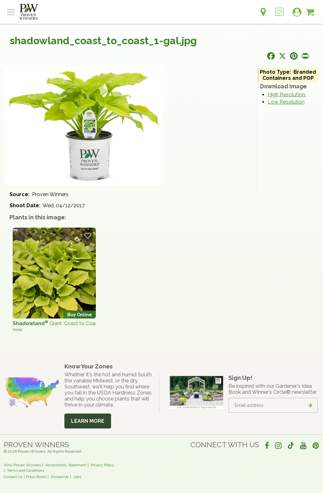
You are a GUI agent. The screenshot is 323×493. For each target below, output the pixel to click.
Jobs (77, 477)
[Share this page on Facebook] (271, 56)
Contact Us (13, 477)
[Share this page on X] (282, 56)
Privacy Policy (102, 465)
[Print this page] (305, 56)
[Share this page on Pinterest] (294, 56)
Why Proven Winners (22, 465)
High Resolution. (287, 95)
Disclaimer (60, 477)
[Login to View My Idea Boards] (279, 8)
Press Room (36, 477)
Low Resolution (286, 102)
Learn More (87, 421)
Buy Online (79, 314)
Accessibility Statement (65, 465)
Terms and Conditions (25, 470)
